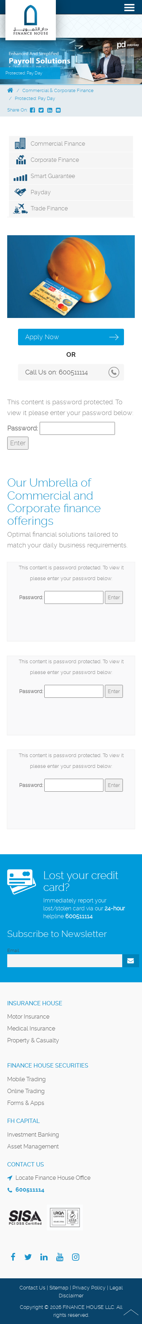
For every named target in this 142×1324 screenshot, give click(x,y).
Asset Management (33, 1146)
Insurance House (34, 1003)
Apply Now (42, 337)
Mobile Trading (26, 1079)
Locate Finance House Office (52, 1177)
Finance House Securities (47, 1065)
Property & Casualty (33, 1040)
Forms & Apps (25, 1103)
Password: (61, 428)
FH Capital (23, 1121)
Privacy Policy (89, 1288)
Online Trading (26, 1091)
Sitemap (58, 1288)
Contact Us (32, 1288)
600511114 (73, 372)
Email (13, 950)
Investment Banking (33, 1134)
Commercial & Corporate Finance (58, 90)
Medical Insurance (31, 1028)
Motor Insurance (28, 1016)
